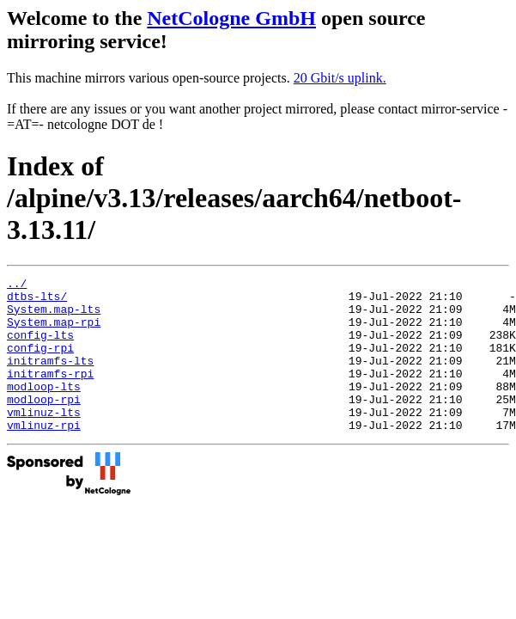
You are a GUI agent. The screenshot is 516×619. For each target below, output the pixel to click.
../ (17, 285)
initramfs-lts (50, 378)
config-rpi (40, 363)
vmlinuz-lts (44, 440)
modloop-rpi (44, 424)
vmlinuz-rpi (44, 455)
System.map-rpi (53, 332)
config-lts (40, 347)
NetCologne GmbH (231, 18)
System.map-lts (53, 316)
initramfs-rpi (50, 393)
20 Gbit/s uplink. (340, 77)
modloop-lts (44, 409)
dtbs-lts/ (37, 301)
